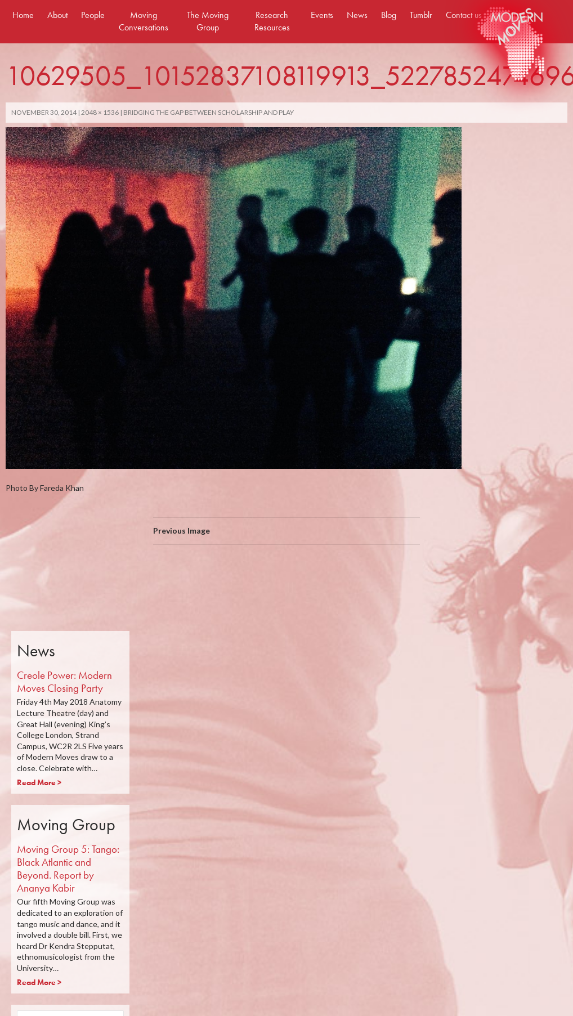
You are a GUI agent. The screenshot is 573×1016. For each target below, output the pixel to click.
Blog (388, 15)
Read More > (39, 782)
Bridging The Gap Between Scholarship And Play (208, 112)
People (93, 15)
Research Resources (272, 21)
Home (23, 15)
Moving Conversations (143, 21)
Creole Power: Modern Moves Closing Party (64, 681)
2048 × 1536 (100, 112)
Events (322, 15)
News (357, 15)
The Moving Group (208, 21)
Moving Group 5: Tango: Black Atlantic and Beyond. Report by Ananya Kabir (68, 868)
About (57, 15)
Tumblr (421, 15)
